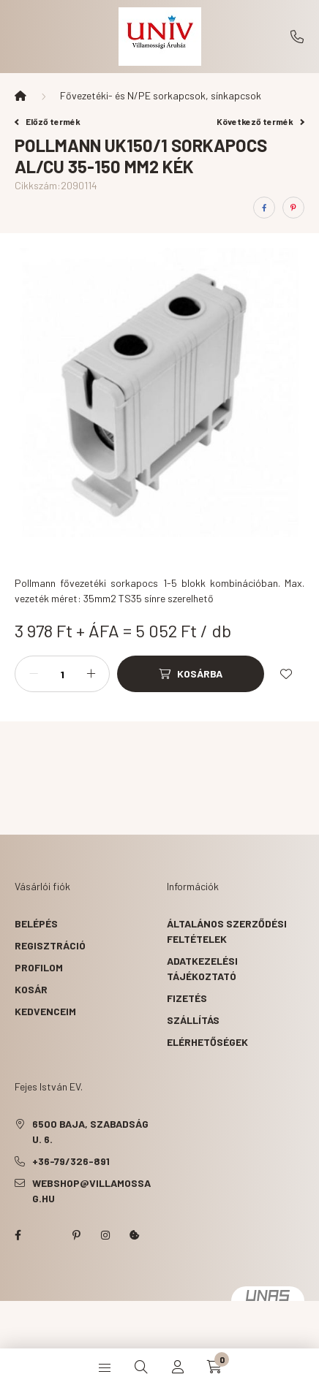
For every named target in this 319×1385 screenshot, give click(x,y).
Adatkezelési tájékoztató (202, 968)
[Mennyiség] (62, 673)
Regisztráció (50, 945)
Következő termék (260, 121)
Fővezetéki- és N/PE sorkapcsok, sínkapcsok (160, 95)
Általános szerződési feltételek (227, 931)
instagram (105, 1235)
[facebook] (264, 208)
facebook (17, 1235)
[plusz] (91, 674)
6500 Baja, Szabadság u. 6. (90, 1131)
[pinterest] (293, 208)
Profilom (39, 967)
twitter (46, 1235)
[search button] (141, 1366)
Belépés (36, 923)
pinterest (76, 1235)
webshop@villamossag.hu (91, 1190)
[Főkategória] (20, 96)
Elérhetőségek (207, 1042)
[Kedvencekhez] (286, 673)
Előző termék (47, 121)
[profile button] (177, 1366)
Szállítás (193, 1020)
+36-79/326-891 (297, 36)
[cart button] (214, 1366)
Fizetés (187, 998)
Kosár (31, 989)
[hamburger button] (104, 1366)
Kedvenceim (45, 1011)
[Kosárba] (190, 674)
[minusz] (34, 674)
